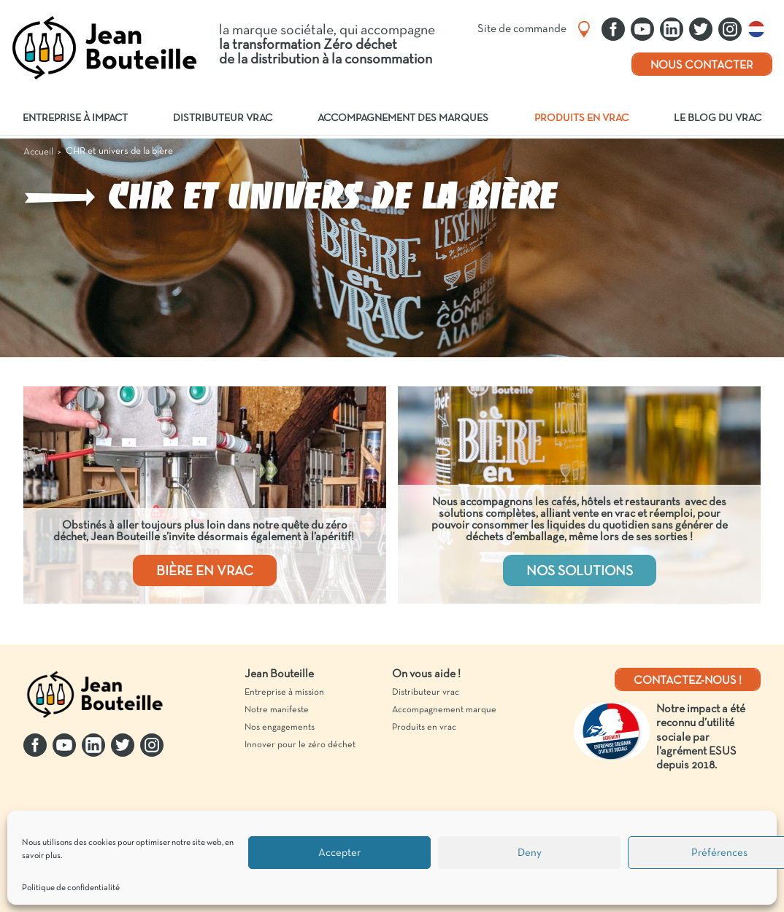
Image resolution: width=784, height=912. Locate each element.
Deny (530, 853)
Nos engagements (280, 727)
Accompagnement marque (444, 710)
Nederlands (760, 29)
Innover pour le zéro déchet (300, 745)
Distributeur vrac (222, 118)
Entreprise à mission (284, 692)
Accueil (38, 152)
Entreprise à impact (75, 118)
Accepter (339, 853)
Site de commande (521, 29)
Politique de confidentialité (71, 888)
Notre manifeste (277, 710)
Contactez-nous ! (688, 681)
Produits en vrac (581, 118)
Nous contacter (701, 66)
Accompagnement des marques (403, 118)
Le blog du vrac (717, 118)
